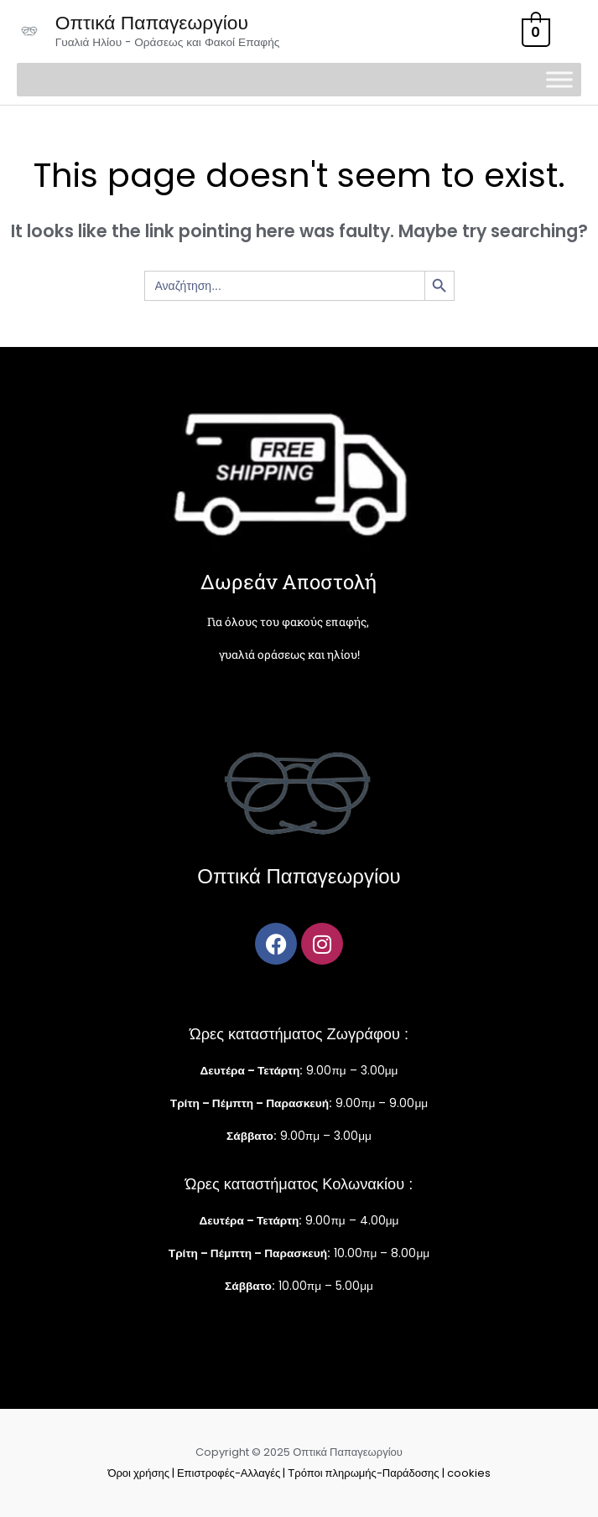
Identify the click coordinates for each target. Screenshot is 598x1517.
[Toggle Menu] (559, 80)
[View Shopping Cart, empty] (534, 31)
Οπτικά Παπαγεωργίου (151, 23)
